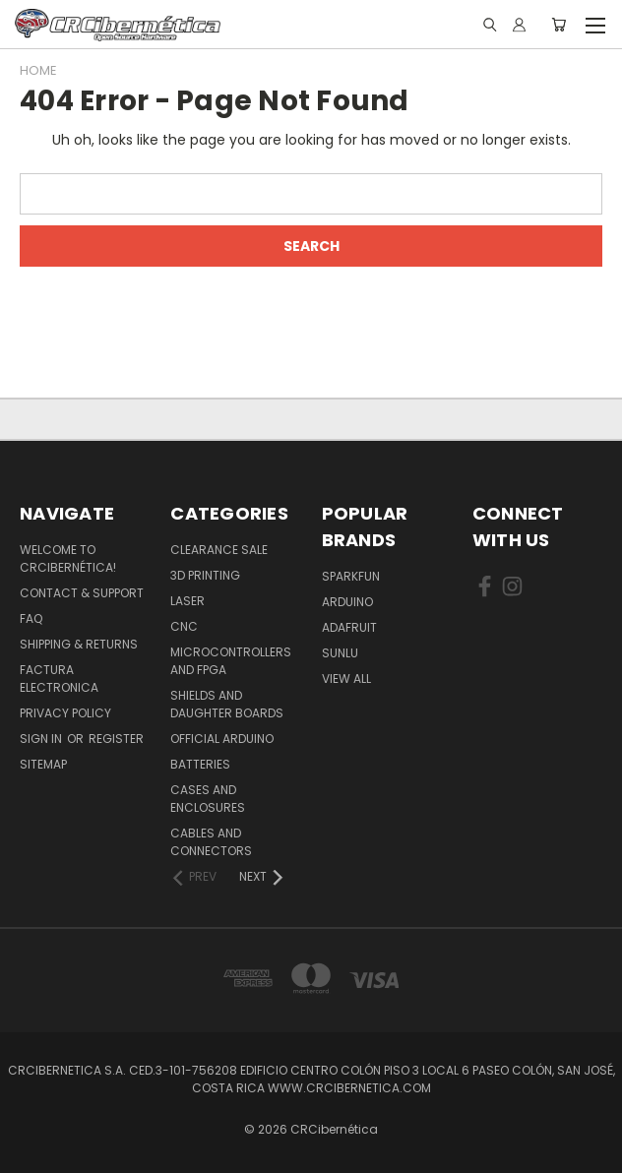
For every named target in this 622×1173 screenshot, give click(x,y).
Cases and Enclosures (207, 798)
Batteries (200, 764)
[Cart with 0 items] (558, 24)
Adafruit (349, 627)
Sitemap (43, 764)
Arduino (347, 601)
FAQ (31, 618)
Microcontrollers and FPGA (230, 661)
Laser (187, 600)
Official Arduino (222, 738)
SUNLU (340, 653)
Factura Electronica (59, 678)
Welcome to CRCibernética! (68, 558)
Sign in (42, 738)
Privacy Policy (65, 713)
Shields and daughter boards (226, 704)
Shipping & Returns (79, 644)
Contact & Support (82, 593)
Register (116, 738)
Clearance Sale (219, 549)
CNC (184, 626)
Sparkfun (351, 576)
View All (346, 678)
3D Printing (205, 575)
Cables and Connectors (211, 842)
